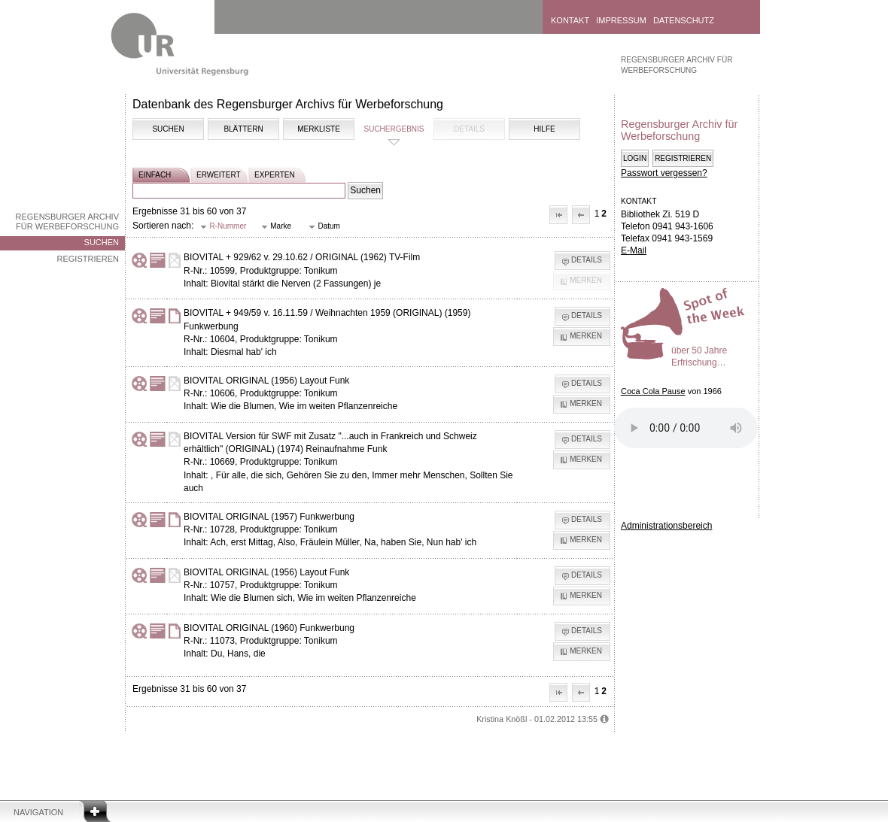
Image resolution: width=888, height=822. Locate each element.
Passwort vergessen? (664, 173)
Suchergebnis (393, 129)
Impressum (621, 20)
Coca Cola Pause (653, 391)
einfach (154, 175)
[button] (558, 214)
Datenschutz (683, 20)
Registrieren (87, 258)
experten (274, 175)
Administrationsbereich (666, 525)
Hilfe (544, 129)
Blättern (243, 129)
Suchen (101, 242)
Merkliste (318, 129)
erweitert (218, 175)
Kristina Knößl (501, 718)
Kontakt (570, 20)
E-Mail (633, 250)
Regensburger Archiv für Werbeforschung (67, 221)
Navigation (38, 812)
